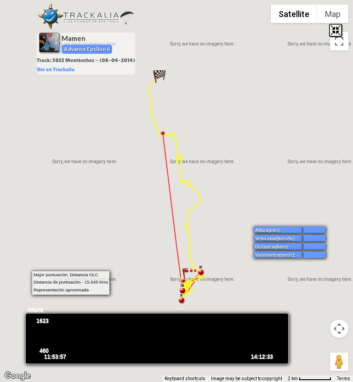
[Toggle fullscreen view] (339, 41)
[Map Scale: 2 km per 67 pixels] (309, 379)
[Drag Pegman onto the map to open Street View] (339, 362)
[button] (159, 76)
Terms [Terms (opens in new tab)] (343, 378)
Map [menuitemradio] (333, 14)
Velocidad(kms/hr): (275, 238)
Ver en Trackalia (55, 69)
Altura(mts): (268, 230)
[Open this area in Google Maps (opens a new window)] (17, 376)
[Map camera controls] (339, 328)
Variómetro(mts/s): (275, 255)
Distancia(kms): (272, 247)
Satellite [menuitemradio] (294, 14)
